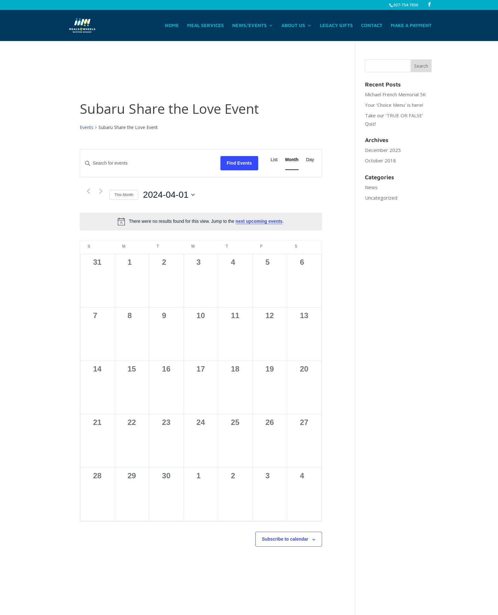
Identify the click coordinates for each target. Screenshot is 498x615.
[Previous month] (88, 191)
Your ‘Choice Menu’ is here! (394, 105)
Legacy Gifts (336, 25)
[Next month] (100, 191)
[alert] (201, 221)
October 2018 (380, 160)
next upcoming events (259, 221)
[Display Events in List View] (274, 160)
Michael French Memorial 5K (395, 94)
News (371, 187)
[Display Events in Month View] (292, 160)
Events (86, 127)
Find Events (239, 163)
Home (172, 25)
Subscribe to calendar (285, 539)
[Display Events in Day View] (310, 160)
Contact (371, 25)
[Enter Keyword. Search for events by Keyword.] (150, 163)
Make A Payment (411, 25)
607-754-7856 (406, 5)
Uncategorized (381, 198)
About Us (293, 25)
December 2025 (383, 150)
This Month (123, 195)
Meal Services (205, 25)
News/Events (249, 25)
